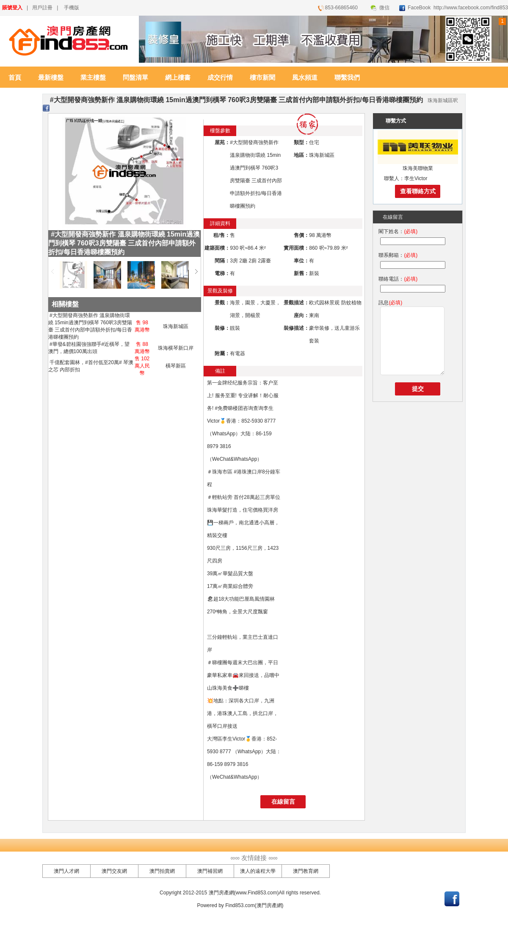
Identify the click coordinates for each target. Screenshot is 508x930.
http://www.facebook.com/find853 (470, 8)
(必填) (410, 231)
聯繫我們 (347, 77)
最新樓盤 (51, 77)
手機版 (71, 8)
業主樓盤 (93, 77)
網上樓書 (177, 77)
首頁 (14, 77)
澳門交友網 (114, 871)
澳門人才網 (66, 871)
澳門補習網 (210, 871)
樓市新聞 (262, 77)
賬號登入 (12, 8)
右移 (196, 271)
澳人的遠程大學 (258, 871)
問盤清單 (135, 77)
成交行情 (220, 77)
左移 (52, 271)
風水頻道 (305, 77)
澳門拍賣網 (162, 871)
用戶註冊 (42, 8)
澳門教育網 (305, 871)
